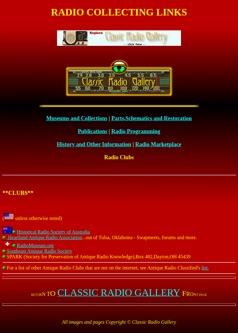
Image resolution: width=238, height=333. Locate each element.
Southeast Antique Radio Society (37, 251)
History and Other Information (94, 144)
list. (205, 267)
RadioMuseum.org (33, 245)
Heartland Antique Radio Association (42, 237)
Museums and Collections (76, 118)
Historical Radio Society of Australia (51, 231)
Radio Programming (135, 131)
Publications (92, 131)
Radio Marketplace (158, 144)
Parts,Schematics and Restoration (151, 118)
